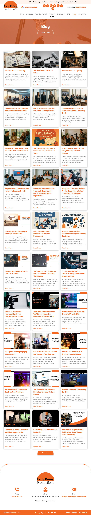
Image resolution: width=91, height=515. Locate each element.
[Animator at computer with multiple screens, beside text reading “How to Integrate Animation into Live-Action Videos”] (17, 260)
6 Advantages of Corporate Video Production (45, 431)
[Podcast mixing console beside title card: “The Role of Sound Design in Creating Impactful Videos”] (74, 340)
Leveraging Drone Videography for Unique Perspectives (16, 232)
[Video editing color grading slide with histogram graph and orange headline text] (45, 260)
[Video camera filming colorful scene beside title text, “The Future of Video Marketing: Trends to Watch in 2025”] (74, 300)
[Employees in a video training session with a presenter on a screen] (45, 220)
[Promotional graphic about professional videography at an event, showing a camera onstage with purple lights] (17, 378)
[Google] (55, 512)
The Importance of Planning (15, 71)
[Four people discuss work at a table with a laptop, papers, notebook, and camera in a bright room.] (17, 137)
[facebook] (44, 5)
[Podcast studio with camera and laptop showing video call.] (45, 340)
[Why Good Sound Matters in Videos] (45, 59)
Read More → (9, 85)
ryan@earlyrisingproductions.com (74, 496)
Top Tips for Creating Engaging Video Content (16, 353)
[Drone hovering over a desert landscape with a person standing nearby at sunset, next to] (17, 220)
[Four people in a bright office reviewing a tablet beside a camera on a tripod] (74, 137)
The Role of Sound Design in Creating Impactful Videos (72, 353)
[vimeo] (61, 5)
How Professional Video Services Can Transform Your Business (45, 353)
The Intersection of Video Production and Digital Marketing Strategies (74, 233)
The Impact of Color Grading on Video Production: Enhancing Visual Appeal (44, 273)
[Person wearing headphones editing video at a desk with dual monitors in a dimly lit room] (74, 260)
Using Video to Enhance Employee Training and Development (41, 233)
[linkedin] (58, 5)
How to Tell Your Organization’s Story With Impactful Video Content (73, 150)
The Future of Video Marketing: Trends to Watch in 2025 (73, 313)
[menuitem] (21, 14)
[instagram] (51, 5)
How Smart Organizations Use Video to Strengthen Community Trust (73, 110)
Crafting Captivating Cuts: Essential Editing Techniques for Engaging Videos (73, 273)
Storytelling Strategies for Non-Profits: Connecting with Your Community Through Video (73, 191)
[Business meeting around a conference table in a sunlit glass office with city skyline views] (74, 97)
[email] (52, 8)
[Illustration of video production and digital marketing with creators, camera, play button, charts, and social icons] (74, 220)
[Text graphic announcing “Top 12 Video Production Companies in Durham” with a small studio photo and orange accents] (45, 300)
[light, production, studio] (74, 59)
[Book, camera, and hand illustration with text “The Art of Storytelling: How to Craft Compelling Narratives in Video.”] (45, 137)
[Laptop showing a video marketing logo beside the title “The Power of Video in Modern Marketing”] (45, 378)
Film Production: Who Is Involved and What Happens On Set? (16, 431)
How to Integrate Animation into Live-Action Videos (16, 272)
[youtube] (54, 5)
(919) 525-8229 (80, 7)
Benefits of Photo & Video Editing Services (74, 391)
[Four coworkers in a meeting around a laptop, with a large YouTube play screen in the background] (17, 177)
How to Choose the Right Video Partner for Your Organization (44, 109)
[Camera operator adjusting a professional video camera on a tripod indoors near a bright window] (74, 177)
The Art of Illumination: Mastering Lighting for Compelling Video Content (14, 314)
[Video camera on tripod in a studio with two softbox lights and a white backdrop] (17, 300)
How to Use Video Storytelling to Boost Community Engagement (16, 109)
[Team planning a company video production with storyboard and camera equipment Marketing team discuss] (17, 59)
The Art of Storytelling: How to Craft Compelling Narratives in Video (44, 150)
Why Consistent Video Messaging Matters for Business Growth (17, 190)
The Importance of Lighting (72, 71)
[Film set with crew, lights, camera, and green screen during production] (17, 418)
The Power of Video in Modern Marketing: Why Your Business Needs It (44, 392)
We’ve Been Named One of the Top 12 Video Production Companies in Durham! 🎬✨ (44, 314)
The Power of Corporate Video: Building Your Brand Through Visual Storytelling (73, 432)
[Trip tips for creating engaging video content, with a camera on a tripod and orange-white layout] (17, 340)
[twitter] (47, 5)
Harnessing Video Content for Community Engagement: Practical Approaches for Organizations (43, 192)
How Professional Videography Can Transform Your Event (16, 391)
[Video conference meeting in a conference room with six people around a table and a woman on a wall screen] (45, 177)
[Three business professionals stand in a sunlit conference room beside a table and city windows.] (45, 97)
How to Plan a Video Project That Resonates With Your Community (16, 149)
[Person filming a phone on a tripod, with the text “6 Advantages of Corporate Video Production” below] (45, 418)
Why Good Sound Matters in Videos (43, 71)
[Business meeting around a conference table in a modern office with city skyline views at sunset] (17, 97)
